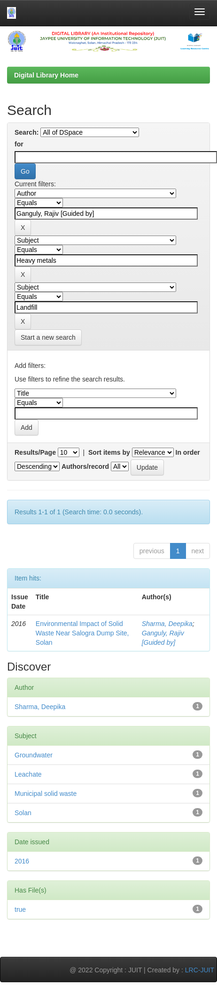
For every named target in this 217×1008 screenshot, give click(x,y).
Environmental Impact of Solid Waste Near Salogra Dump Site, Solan (82, 633)
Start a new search (48, 337)
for (19, 144)
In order (188, 452)
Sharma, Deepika (167, 623)
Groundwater (34, 755)
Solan (23, 813)
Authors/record (85, 466)
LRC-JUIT (199, 970)
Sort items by (109, 452)
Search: (27, 132)
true (20, 909)
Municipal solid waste (46, 793)
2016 (22, 861)
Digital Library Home (46, 75)
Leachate (28, 774)
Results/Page (35, 452)
